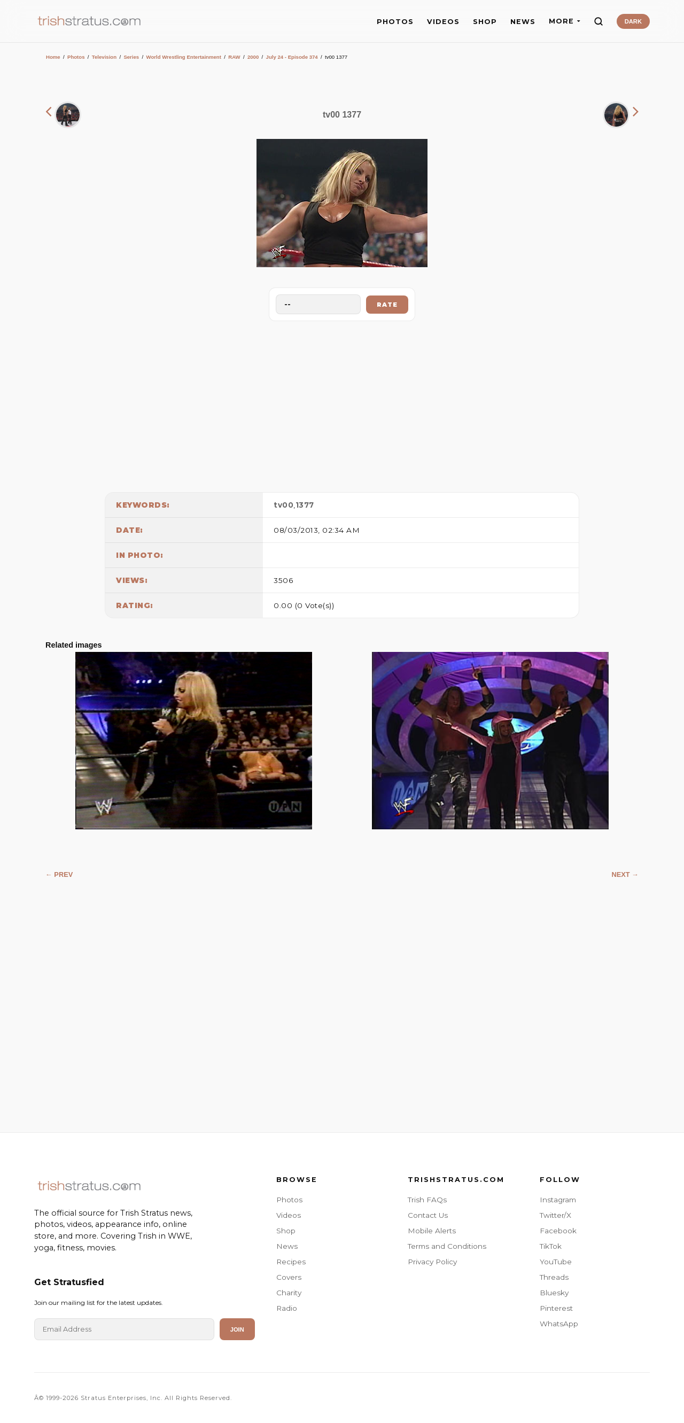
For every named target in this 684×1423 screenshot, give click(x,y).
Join (237, 1329)
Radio (286, 1308)
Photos (76, 57)
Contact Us (428, 1215)
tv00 (283, 505)
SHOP (485, 22)
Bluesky (554, 1292)
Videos (288, 1215)
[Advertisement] (342, 404)
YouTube (556, 1261)
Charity (288, 1292)
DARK (633, 21)
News (287, 1246)
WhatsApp (559, 1323)
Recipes (291, 1261)
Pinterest (556, 1308)
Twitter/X (555, 1215)
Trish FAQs (427, 1199)
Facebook (558, 1230)
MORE (564, 21)
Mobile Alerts (432, 1230)
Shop (286, 1230)
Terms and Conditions (447, 1246)
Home (53, 57)
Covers (288, 1277)
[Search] (598, 21)
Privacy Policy (432, 1261)
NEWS (522, 22)
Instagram (558, 1199)
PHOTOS (395, 22)
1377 (305, 505)
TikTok (551, 1246)
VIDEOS (443, 22)
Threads (554, 1277)
